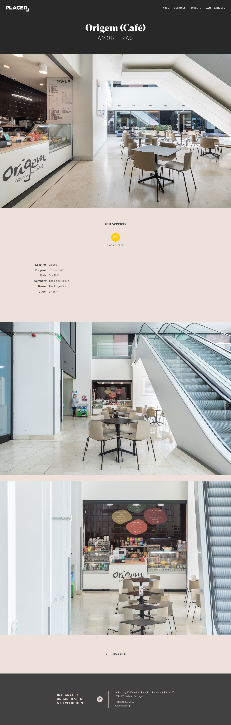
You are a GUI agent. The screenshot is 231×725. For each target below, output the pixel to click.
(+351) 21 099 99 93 (124, 702)
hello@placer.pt (123, 705)
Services (180, 8)
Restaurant (56, 270)
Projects (195, 8)
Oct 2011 (54, 275)
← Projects (115, 654)
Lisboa (53, 264)
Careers (219, 8)
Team (207, 8)
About (167, 8)
